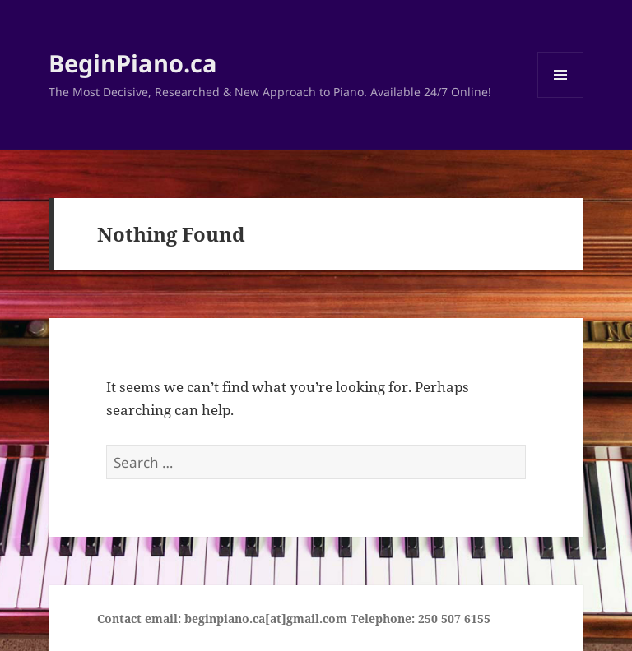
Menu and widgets (560, 97)
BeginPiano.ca (133, 63)
